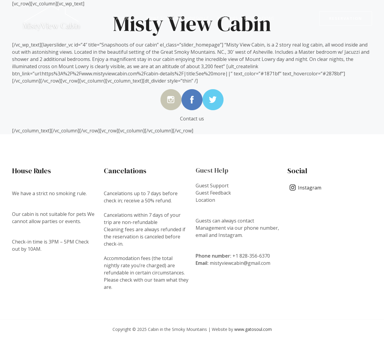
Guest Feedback (213, 192)
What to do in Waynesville (178, 18)
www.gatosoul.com (253, 329)
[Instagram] (305, 187)
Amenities (127, 18)
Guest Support (212, 185)
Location (205, 200)
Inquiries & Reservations (245, 18)
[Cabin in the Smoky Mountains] (51, 17)
